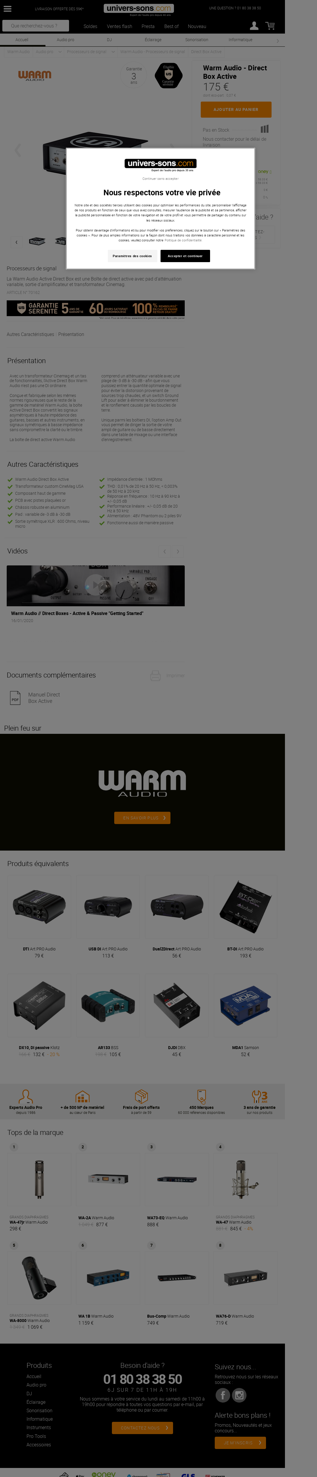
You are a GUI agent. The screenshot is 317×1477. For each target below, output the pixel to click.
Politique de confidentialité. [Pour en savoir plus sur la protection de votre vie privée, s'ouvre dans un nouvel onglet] (183, 240)
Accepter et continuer (185, 256)
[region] (160, 208)
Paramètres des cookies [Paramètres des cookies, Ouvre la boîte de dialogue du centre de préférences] (132, 256)
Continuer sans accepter (160, 179)
